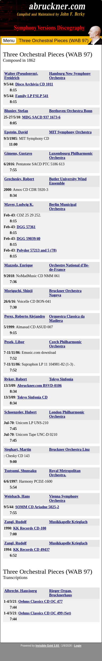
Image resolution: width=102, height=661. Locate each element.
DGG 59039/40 (28, 239)
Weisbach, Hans (17, 496)
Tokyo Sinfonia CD (32, 397)
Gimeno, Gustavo (18, 153)
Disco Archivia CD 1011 (34, 84)
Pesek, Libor (14, 342)
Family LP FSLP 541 (31, 96)
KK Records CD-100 (29, 528)
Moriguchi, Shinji (18, 291)
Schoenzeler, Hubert (20, 412)
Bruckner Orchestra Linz (69, 449)
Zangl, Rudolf (15, 522)
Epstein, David (16, 132)
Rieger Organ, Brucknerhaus (60, 593)
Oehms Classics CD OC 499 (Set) (44, 613)
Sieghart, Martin (17, 449)
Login (77, 645)
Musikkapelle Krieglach (68, 522)
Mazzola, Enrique (18, 265)
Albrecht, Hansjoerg (20, 591)
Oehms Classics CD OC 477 (40, 601)
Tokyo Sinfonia (61, 379)
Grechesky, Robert (19, 179)
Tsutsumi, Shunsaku (20, 471)
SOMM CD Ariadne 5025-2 (37, 507)
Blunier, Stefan (16, 111)
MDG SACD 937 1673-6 (41, 117)
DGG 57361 (26, 227)
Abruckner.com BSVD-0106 (39, 386)
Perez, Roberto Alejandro (24, 316)
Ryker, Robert (15, 379)
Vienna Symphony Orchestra (64, 498)
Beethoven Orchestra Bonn (70, 111)
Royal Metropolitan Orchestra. (65, 473)
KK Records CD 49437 (31, 550)
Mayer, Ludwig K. (18, 205)
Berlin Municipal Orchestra (62, 207)
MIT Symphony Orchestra (70, 132)
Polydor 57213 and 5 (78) (37, 250)
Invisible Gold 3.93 (48, 645)
